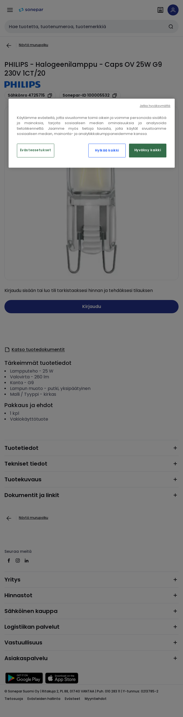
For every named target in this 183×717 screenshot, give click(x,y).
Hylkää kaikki (107, 150)
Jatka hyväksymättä (155, 106)
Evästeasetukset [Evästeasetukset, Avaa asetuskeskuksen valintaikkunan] (35, 150)
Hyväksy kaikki (147, 150)
